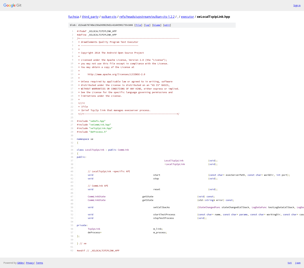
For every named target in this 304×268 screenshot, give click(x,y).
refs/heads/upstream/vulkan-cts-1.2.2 (147, 17)
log (147, 25)
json (298, 262)
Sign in (297, 5)
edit (167, 25)
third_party (90, 17)
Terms (39, 262)
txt (290, 262)
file (138, 25)
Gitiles (20, 262)
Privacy (30, 262)
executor (187, 17)
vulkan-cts (108, 17)
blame (156, 25)
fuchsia (73, 17)
